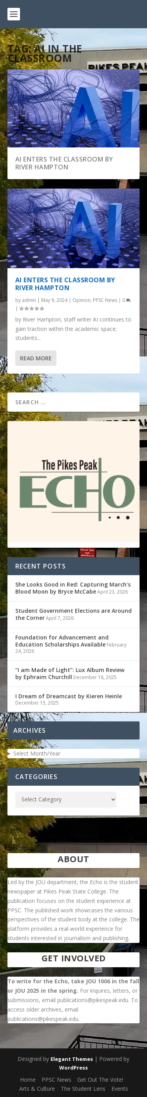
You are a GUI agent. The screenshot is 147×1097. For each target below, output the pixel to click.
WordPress (73, 1067)
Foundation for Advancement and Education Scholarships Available (62, 641)
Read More (36, 358)
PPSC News (105, 300)
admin (29, 300)
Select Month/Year (36, 753)
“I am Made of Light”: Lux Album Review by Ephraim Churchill (69, 673)
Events (119, 1088)
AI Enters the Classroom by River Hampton (64, 163)
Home (28, 1079)
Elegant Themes (72, 1058)
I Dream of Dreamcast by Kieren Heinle (68, 696)
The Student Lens (83, 1088)
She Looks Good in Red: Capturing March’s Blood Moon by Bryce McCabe (73, 588)
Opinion (82, 300)
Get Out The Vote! (100, 1079)
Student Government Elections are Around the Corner (73, 614)
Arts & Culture (37, 1088)
